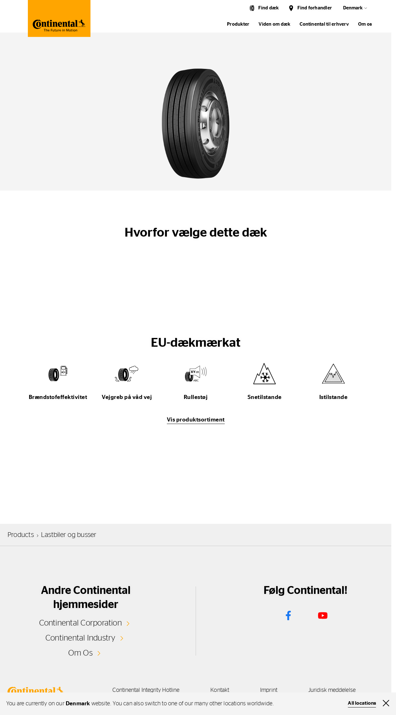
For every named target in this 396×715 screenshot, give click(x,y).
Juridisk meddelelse (333, 689)
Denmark (353, 8)
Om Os (80, 653)
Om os (365, 24)
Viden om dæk (274, 24)
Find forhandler (314, 8)
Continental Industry (80, 638)
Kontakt (219, 689)
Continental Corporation (80, 623)
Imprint (269, 689)
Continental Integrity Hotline (145, 689)
